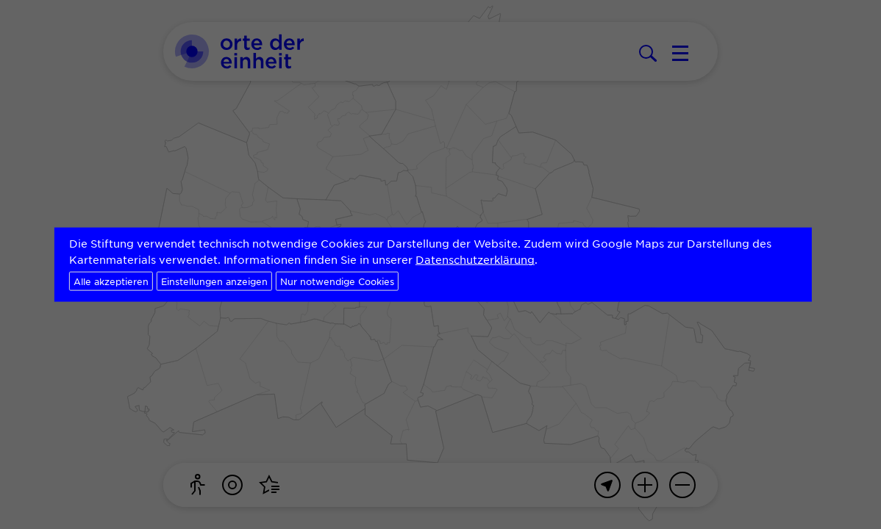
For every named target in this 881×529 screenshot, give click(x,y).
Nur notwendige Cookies (337, 281)
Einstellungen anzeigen (214, 281)
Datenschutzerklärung (475, 259)
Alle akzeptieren (111, 281)
